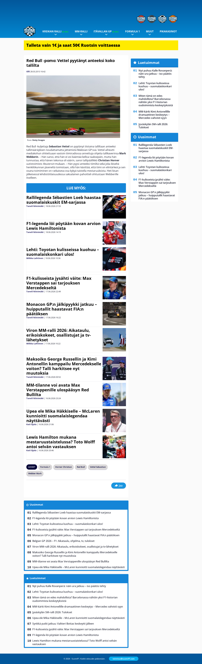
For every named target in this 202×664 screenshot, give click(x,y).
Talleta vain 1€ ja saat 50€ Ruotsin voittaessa (73, 45)
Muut (150, 31)
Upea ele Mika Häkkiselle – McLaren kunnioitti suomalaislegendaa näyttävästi (63, 415)
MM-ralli (81, 31)
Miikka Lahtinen (34, 258)
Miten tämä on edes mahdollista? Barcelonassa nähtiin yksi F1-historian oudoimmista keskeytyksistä (75, 599)
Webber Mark (35, 473)
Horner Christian (63, 466)
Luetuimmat (38, 578)
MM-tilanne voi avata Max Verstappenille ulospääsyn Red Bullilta (57, 389)
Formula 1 (132, 31)
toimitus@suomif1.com (124, 658)
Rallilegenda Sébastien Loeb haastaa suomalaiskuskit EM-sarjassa (63, 200)
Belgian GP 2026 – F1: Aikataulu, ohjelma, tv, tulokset (63, 541)
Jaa (118, 485)
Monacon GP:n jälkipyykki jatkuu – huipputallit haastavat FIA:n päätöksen (61, 309)
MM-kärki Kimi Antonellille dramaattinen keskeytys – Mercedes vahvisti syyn (77, 606)
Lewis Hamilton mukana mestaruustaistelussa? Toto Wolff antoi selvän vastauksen (60, 441)
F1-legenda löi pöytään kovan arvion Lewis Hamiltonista (63, 226)
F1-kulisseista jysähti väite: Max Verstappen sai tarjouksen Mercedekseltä (58, 282)
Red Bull (81, 466)
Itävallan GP (106, 31)
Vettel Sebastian (98, 466)
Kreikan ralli (55, 31)
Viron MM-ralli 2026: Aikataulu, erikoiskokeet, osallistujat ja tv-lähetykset (58, 335)
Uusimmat (36, 504)
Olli (28, 71)
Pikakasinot (168, 31)
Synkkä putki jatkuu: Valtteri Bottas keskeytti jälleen (63, 623)
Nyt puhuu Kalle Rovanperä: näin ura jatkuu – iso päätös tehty (69, 586)
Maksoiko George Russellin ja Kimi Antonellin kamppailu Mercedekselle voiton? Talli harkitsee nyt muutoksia (63, 366)
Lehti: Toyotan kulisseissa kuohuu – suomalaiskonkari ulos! (62, 252)
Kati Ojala (31, 424)
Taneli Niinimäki (35, 206)
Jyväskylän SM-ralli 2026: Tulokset (52, 612)
